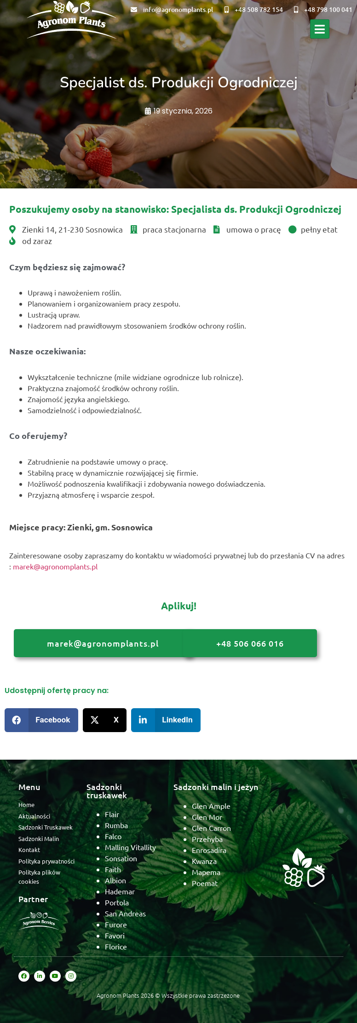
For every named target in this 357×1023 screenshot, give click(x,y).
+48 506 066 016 (250, 643)
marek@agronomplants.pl (55, 566)
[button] (41, 720)
